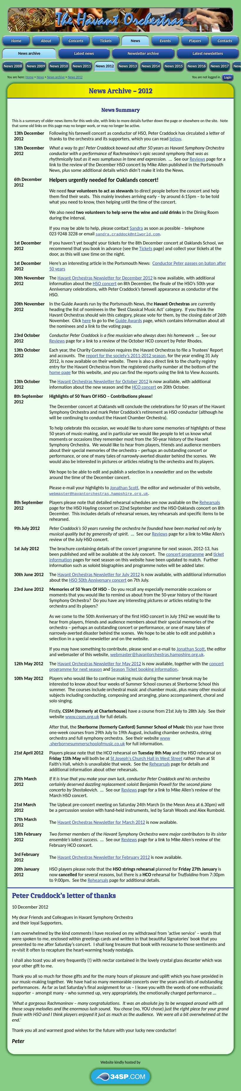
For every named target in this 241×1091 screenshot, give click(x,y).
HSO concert (105, 283)
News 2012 (105, 66)
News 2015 (174, 66)
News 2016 (196, 66)
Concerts (76, 40)
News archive (29, 53)
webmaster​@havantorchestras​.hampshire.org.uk (157, 654)
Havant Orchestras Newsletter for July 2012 (98, 574)
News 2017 (219, 66)
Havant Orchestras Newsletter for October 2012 (102, 381)
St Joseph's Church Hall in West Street (146, 758)
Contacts (225, 40)
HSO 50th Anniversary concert (97, 580)
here (86, 320)
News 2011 (82, 66)
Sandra (136, 228)
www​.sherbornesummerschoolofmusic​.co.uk (109, 740)
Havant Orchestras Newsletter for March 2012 (101, 822)
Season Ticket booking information (144, 669)
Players (195, 40)
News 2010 (59, 66)
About (46, 40)
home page (60, 372)
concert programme (185, 554)
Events (165, 40)
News (135, 40)
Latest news (84, 53)
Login (227, 77)
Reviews (197, 159)
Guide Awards (128, 320)
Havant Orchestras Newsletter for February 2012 (103, 857)
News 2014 (151, 66)
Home (16, 40)
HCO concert (144, 387)
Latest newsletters (208, 53)
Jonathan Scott (124, 487)
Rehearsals (209, 502)
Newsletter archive (143, 53)
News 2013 (128, 66)
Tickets (105, 40)
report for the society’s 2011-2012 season (126, 355)
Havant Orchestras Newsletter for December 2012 (105, 278)
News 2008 (13, 66)
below (175, 139)
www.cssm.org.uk (82, 716)
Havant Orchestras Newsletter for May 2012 (99, 663)
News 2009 (36, 66)
